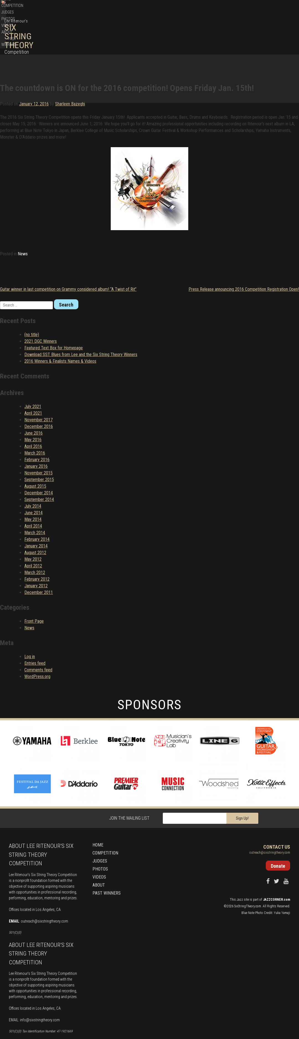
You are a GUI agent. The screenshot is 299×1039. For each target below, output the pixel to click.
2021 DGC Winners (40, 308)
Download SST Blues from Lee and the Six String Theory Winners (80, 322)
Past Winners (278, 35)
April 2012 (33, 533)
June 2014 (33, 480)
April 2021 (33, 380)
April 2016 (33, 414)
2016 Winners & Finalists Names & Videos (60, 328)
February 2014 (37, 507)
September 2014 (39, 467)
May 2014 (33, 487)
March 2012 (34, 540)
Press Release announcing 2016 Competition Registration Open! (244, 256)
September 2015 (39, 447)
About (258, 35)
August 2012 (35, 520)
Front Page (34, 588)
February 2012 (37, 546)
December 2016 (38, 394)
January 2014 (36, 513)
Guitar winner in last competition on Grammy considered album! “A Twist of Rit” (68, 256)
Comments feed (38, 637)
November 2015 (38, 440)
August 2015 (35, 453)
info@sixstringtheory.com (40, 987)
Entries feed (34, 630)
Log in (29, 624)
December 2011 (38, 560)
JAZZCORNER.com (276, 867)
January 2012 (36, 553)
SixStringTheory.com (247, 874)
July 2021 (32, 374)
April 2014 (33, 493)
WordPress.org (37, 643)
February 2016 (37, 427)
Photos (228, 35)
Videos (244, 35)
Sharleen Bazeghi (70, 67)
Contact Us (276, 814)
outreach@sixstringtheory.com (44, 889)
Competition (192, 35)
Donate (268, 8)
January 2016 (36, 434)
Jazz (240, 867)
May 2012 (33, 526)
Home (174, 35)
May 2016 (33, 407)
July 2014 (32, 473)
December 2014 (38, 460)
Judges (212, 35)
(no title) (31, 302)
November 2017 (38, 387)
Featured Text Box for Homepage (53, 315)
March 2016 (34, 420)
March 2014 (34, 500)
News (23, 221)
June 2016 (33, 400)
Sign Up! (242, 786)
